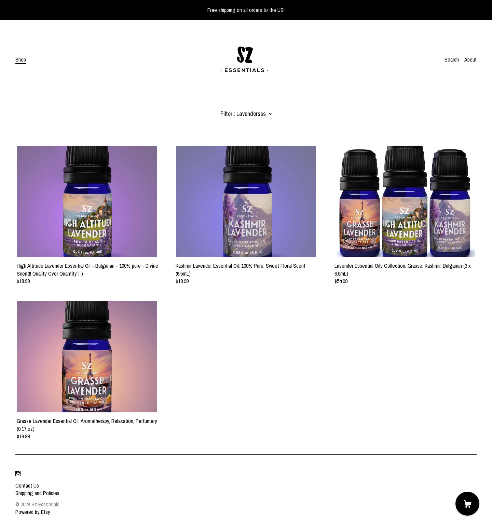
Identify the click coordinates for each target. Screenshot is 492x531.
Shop (20, 59)
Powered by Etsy (32, 512)
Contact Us (27, 485)
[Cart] (467, 504)
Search (452, 59)
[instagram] (17, 474)
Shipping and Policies (37, 493)
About (470, 59)
